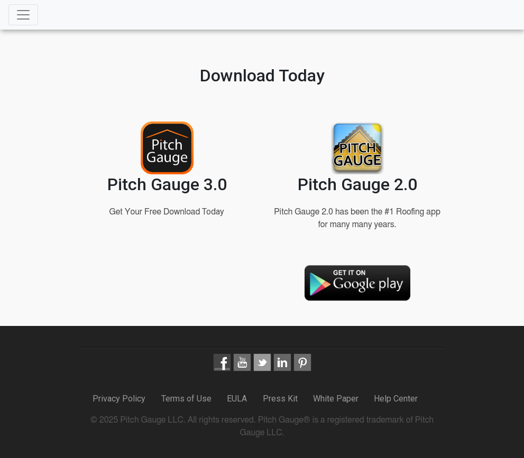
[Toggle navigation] (23, 14)
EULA (237, 399)
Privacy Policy (120, 399)
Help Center (396, 399)
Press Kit (280, 399)
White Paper (335, 399)
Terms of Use (186, 399)
